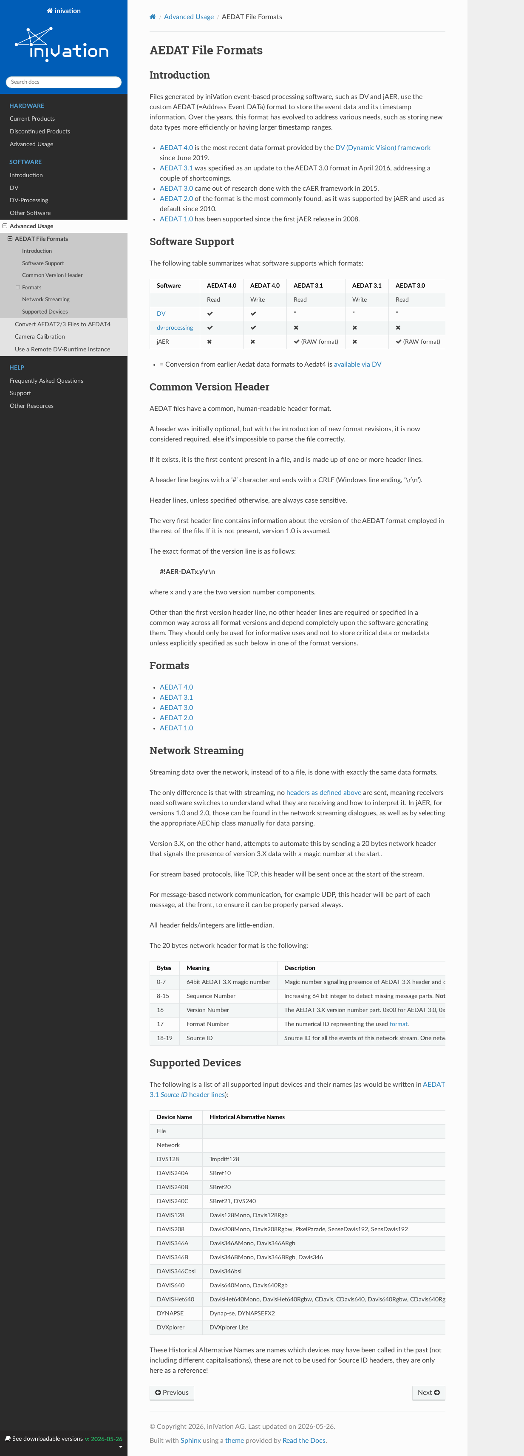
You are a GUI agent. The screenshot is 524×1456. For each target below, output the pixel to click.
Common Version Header (52, 275)
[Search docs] (64, 82)
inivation (63, 38)
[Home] (153, 16)
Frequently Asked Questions (46, 381)
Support (20, 393)
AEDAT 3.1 (176, 697)
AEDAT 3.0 (176, 707)
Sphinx (191, 1440)
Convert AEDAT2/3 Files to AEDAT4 (62, 324)
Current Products (32, 119)
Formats (29, 288)
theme (234, 1440)
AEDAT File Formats (38, 239)
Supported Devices (45, 312)
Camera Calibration (40, 337)
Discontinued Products (40, 131)
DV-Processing (29, 200)
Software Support (43, 263)
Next (429, 1392)
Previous (172, 1392)
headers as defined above (323, 792)
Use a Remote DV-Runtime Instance (62, 349)
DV (14, 188)
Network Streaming (46, 300)
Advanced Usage (31, 144)
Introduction (26, 175)
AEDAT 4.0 (176, 687)
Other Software (30, 213)
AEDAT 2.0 (176, 718)
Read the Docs (304, 1440)
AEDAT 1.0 (176, 728)
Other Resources (32, 406)
